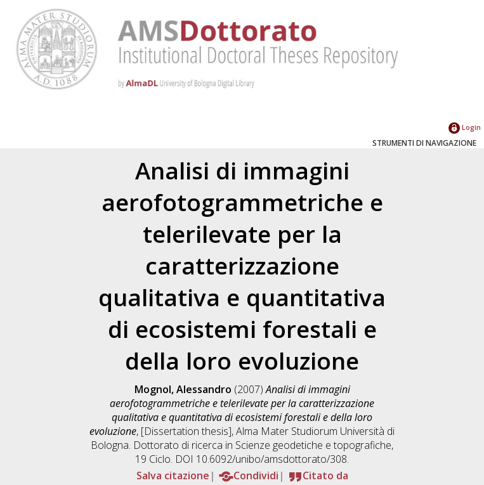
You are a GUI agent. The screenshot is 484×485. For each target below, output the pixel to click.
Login (464, 127)
